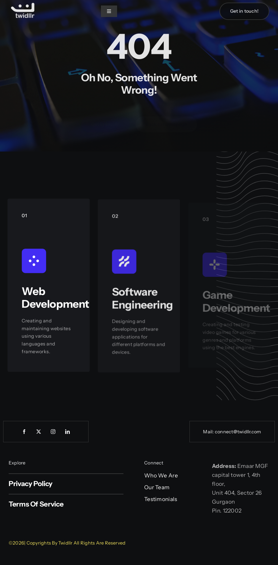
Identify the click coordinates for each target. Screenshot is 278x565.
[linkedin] (67, 431)
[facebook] (24, 431)
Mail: (209, 431)
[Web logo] (23, 3)
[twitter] (38, 431)
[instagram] (53, 431)
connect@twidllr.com (238, 431)
